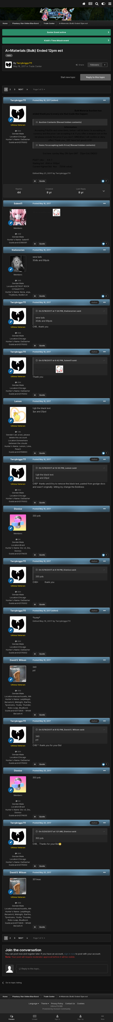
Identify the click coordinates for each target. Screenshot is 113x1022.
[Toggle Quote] (37, 311)
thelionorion (18, 250)
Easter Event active (56, 32)
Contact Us (70, 1003)
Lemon (18, 401)
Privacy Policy (57, 1003)
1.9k (18, 432)
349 (18, 280)
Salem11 (18, 203)
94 (18, 539)
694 (18, 131)
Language (34, 1003)
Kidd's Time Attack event (56, 40)
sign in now (69, 954)
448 (18, 234)
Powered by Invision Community (56, 1009)
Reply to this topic (95, 77)
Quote (42, 181)
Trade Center (35, 66)
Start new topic (68, 77)
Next (20, 89)
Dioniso (18, 509)
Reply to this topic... (29, 968)
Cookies (80, 1003)
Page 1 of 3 (39, 89)
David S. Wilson (18, 660)
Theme (45, 1003)
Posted (42, 100)
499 (18, 690)
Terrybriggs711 (18, 100)
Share (80, 65)
